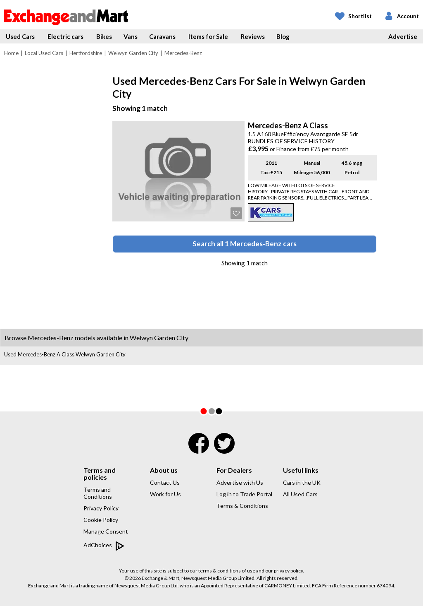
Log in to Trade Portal (244, 494)
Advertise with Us (239, 482)
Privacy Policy (101, 508)
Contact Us (165, 482)
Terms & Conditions (242, 505)
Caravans (162, 36)
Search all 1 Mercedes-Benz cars (244, 243)
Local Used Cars (44, 53)
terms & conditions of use (226, 571)
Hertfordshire (85, 53)
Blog (283, 36)
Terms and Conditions (97, 493)
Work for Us (165, 494)
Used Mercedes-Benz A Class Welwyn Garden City (65, 354)
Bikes (104, 36)
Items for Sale (208, 36)
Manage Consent (105, 531)
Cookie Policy (100, 519)
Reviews (253, 36)
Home (11, 53)
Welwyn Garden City (133, 53)
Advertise (402, 36)
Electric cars (65, 36)
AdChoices (103, 545)
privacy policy (288, 571)
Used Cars (20, 36)
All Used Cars (300, 494)
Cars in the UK (302, 482)
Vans (131, 36)
